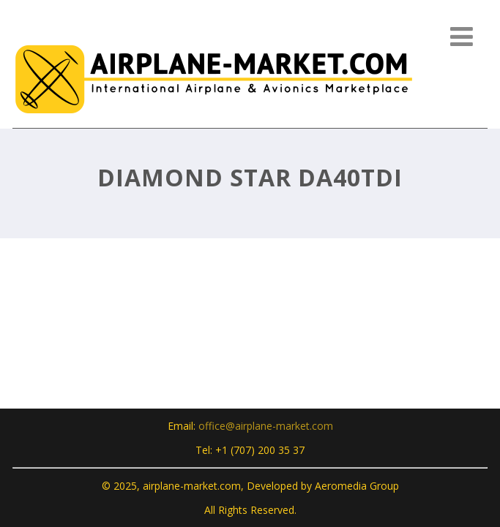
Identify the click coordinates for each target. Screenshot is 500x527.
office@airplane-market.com (265, 426)
